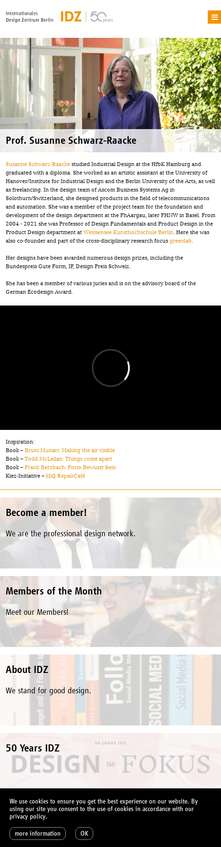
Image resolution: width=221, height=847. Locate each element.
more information (38, 833)
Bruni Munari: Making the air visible (70, 450)
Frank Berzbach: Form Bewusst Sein (70, 467)
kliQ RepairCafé (65, 475)
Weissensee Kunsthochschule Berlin (128, 232)
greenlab (180, 240)
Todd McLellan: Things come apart (68, 458)
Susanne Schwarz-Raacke (38, 164)
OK (84, 833)
